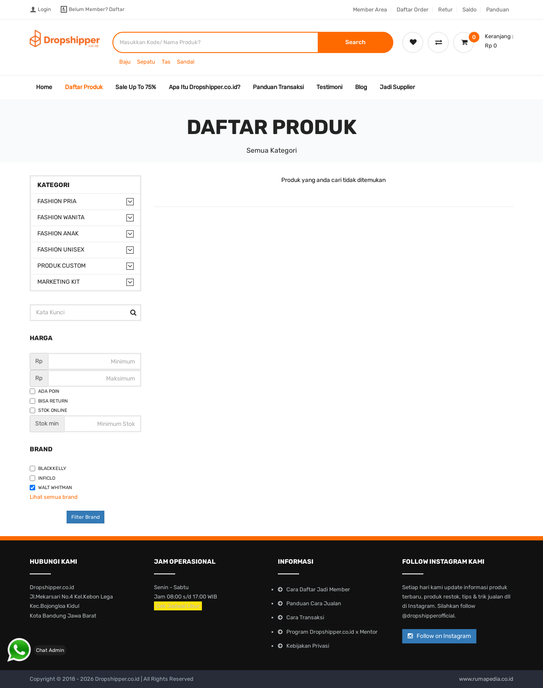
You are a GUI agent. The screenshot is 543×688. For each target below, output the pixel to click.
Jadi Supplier (397, 87)
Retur (445, 9)
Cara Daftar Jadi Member (318, 589)
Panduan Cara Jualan (313, 603)
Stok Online (48, 410)
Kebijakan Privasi (307, 646)
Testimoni (329, 87)
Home (44, 87)
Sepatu (146, 62)
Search (355, 42)
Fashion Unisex (60, 249)
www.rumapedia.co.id (486, 679)
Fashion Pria (56, 201)
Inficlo (42, 478)
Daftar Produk (84, 87)
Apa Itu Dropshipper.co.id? (204, 87)
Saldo (469, 9)
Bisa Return (49, 401)
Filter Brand (85, 517)
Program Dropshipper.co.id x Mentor (332, 632)
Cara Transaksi (305, 617)
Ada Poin (44, 391)
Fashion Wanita (60, 217)
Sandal (185, 62)
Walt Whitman (51, 487)
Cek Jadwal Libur (178, 606)
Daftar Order (412, 9)
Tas (166, 62)
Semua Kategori (271, 150)
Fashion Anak (57, 233)
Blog (361, 87)
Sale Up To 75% (135, 87)
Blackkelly (48, 468)
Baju (125, 62)
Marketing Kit (58, 282)
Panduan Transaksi (278, 87)
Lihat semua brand (54, 497)
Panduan (497, 9)
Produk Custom (61, 266)
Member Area (370, 9)
